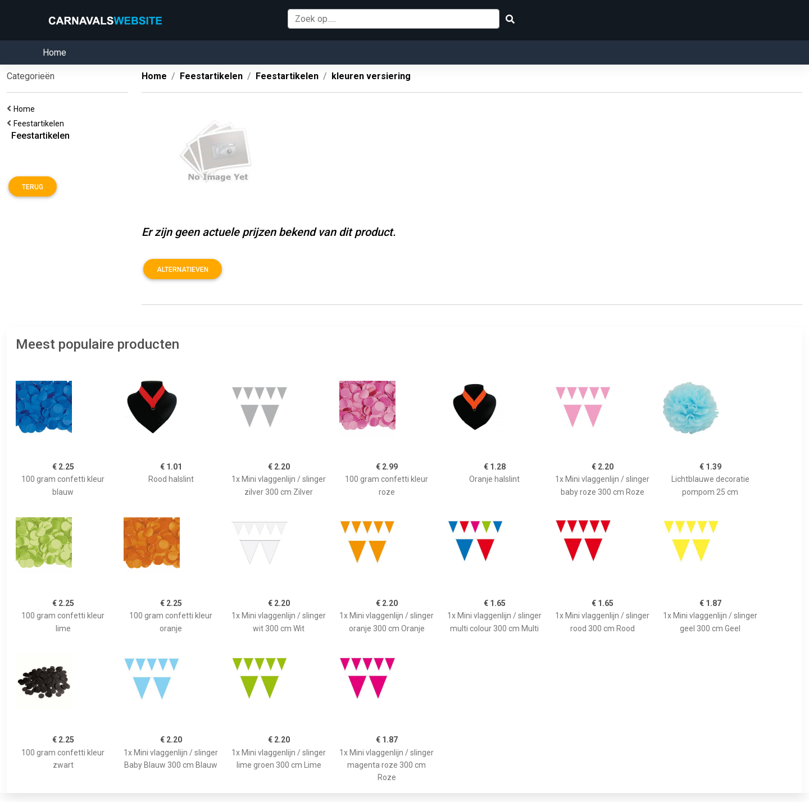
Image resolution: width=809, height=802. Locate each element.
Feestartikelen (40, 123)
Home (54, 52)
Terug (32, 187)
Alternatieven (182, 270)
